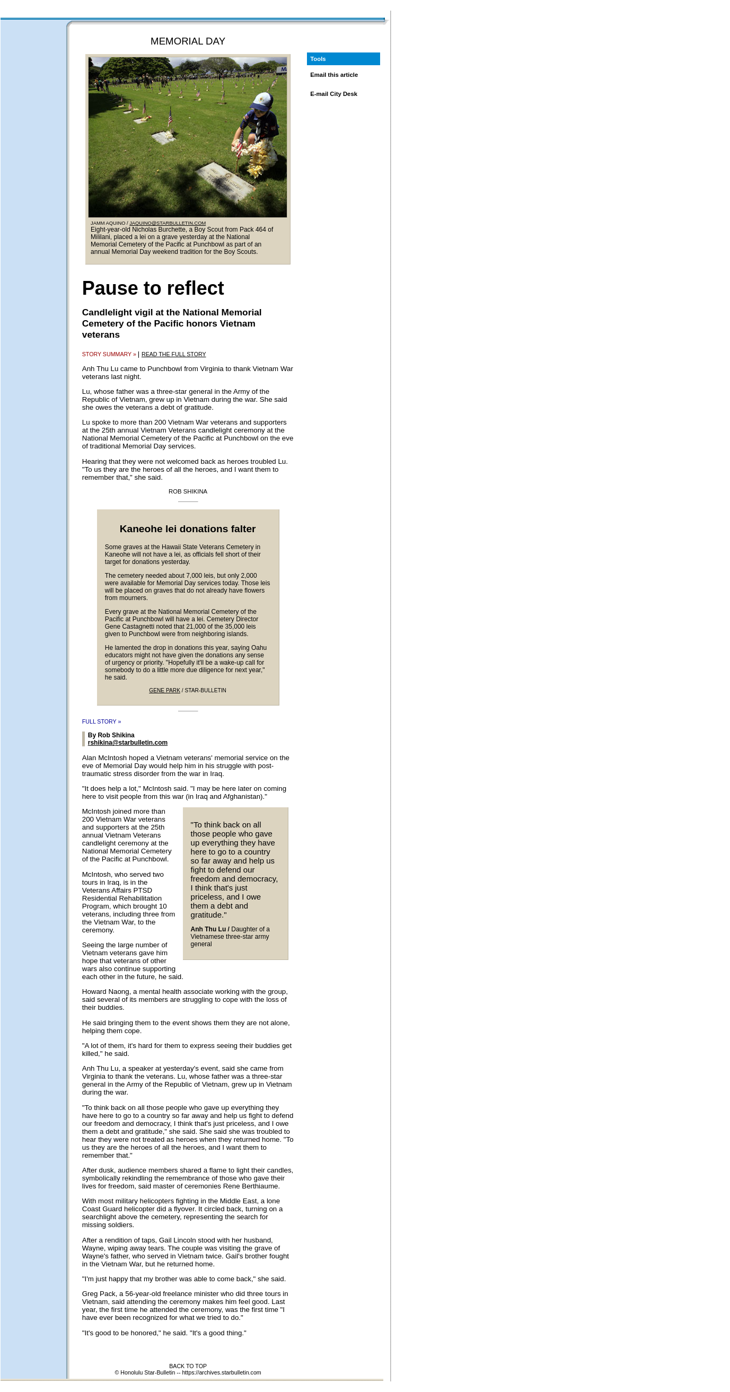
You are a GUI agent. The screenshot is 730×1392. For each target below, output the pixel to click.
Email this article (334, 75)
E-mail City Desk (333, 94)
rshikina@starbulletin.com (128, 742)
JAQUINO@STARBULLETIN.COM (167, 223)
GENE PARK (164, 690)
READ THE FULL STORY (174, 354)
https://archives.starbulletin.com (221, 1372)
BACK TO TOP (188, 1366)
